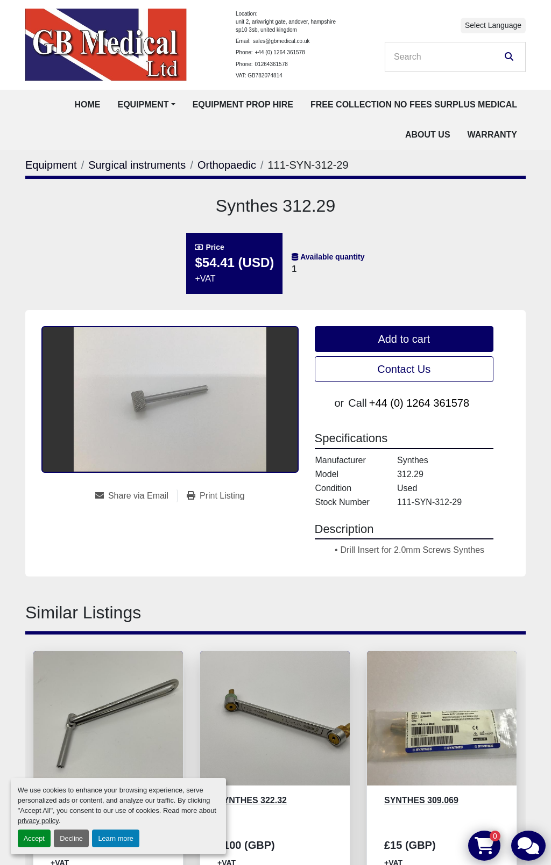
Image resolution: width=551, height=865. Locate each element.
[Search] (447, 57)
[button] (146, 105)
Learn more (115, 838)
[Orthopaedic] (226, 165)
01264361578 (271, 64)
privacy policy (38, 821)
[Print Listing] (215, 496)
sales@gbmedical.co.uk (281, 41)
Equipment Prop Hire (243, 104)
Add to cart (404, 339)
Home (87, 104)
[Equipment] (51, 165)
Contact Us (403, 369)
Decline (71, 838)
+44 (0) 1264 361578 (280, 52)
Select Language (493, 25)
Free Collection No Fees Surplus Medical (413, 104)
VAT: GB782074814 (259, 75)
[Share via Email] (136, 496)
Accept (34, 838)
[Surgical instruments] (137, 165)
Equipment (142, 104)
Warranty (492, 134)
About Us (427, 134)
